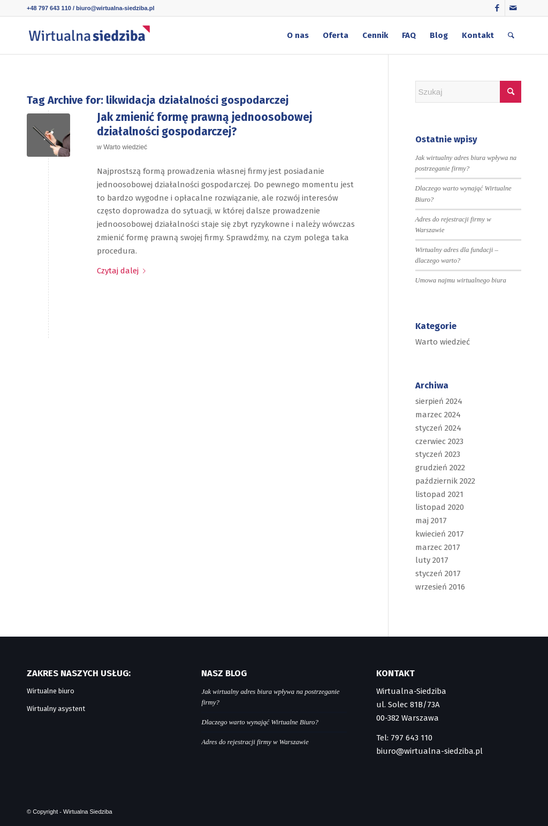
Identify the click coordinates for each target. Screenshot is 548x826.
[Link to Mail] (513, 8)
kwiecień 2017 (439, 534)
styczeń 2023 (437, 454)
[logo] (89, 35)
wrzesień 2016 (440, 587)
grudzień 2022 (440, 467)
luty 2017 (431, 560)
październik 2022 (445, 481)
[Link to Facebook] (497, 8)
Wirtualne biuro (50, 691)
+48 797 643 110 (49, 8)
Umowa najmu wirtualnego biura (460, 280)
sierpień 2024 (438, 401)
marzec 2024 (438, 414)
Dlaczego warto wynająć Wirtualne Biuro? (259, 722)
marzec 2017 (437, 547)
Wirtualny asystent (56, 709)
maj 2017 (431, 520)
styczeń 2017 (438, 573)
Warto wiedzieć (125, 147)
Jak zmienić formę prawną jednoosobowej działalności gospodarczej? (204, 124)
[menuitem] (298, 35)
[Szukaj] (511, 35)
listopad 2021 (439, 494)
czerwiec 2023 (439, 441)
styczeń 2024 (438, 428)
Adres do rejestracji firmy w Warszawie (254, 742)
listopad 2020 (439, 507)
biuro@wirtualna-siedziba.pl (115, 8)
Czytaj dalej (123, 271)
